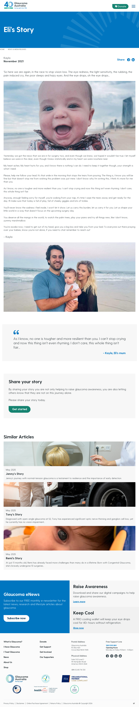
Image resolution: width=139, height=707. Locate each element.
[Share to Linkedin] (133, 59)
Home (2, 49)
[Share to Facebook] (128, 59)
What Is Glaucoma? (13, 642)
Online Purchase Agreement (37, 703)
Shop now (78, 628)
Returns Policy (55, 703)
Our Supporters (47, 657)
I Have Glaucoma (12, 647)
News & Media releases (17, 49)
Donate (122, 6)
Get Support (45, 647)
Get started (19, 409)
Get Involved (45, 652)
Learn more (79, 602)
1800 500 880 (111, 645)
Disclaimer (20, 703)
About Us (8, 662)
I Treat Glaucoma (12, 652)
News (6, 657)
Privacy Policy (9, 703)
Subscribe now (16, 618)
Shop (6, 668)
